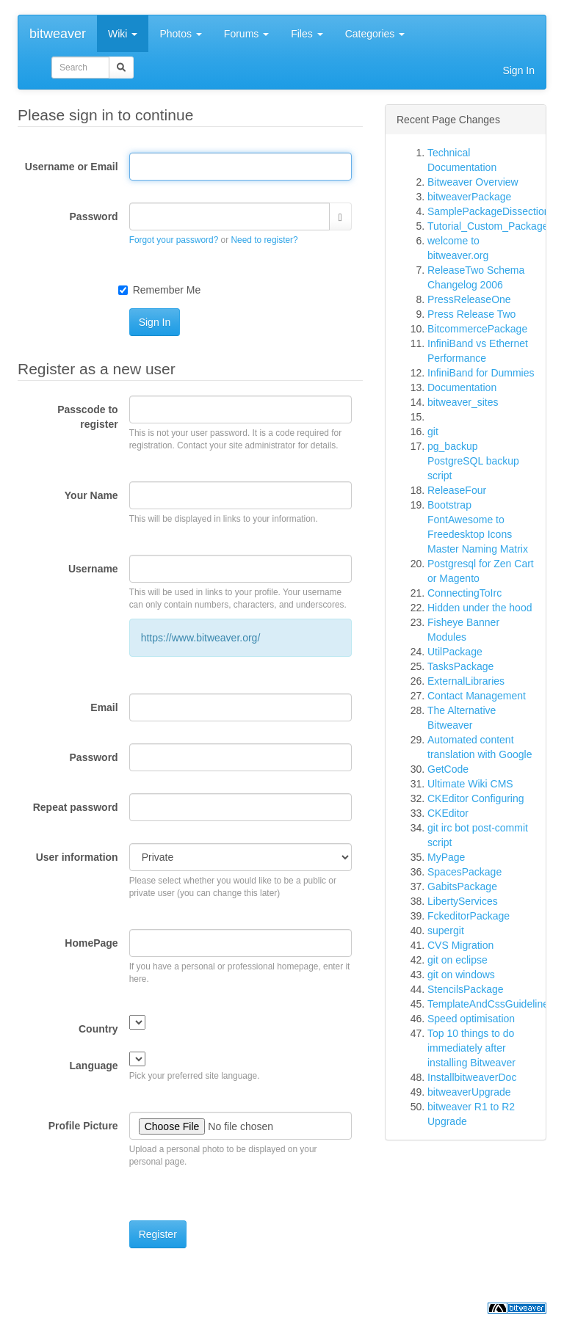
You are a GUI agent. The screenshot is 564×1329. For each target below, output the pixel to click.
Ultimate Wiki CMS (470, 784)
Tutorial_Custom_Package (487, 226)
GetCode (448, 769)
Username (93, 569)
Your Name (91, 495)
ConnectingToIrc (464, 593)
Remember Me (167, 290)
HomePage (91, 943)
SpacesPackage (464, 872)
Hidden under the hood (479, 607)
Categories (375, 34)
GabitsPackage (462, 886)
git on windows (461, 974)
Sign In (518, 70)
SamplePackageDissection (488, 211)
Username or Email (71, 166)
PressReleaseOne (469, 299)
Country (98, 1029)
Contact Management (476, 696)
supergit (445, 930)
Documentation (461, 387)
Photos (180, 34)
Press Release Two (471, 314)
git (432, 431)
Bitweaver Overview (472, 182)
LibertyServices (462, 901)
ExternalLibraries (466, 681)
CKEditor (448, 813)
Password (94, 216)
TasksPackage (460, 666)
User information (77, 857)
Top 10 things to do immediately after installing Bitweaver (471, 1047)
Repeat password (75, 807)
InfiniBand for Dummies (481, 373)
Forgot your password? (174, 240)
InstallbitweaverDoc (471, 1077)
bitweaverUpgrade (469, 1092)
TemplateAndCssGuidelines (490, 1004)
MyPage (446, 857)
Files (306, 34)
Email (104, 707)
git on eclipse (457, 960)
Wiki (122, 34)
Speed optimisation (471, 1018)
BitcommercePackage (477, 329)
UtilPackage (454, 652)
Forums (246, 34)
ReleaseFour (456, 490)
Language (94, 1065)
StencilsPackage (465, 989)
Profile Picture (83, 1126)
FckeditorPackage (468, 916)
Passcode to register (87, 417)
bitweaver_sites (463, 402)
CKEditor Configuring (475, 798)
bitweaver (57, 33)
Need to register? (264, 240)
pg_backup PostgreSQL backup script (473, 460)
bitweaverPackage (469, 197)
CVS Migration (460, 945)
